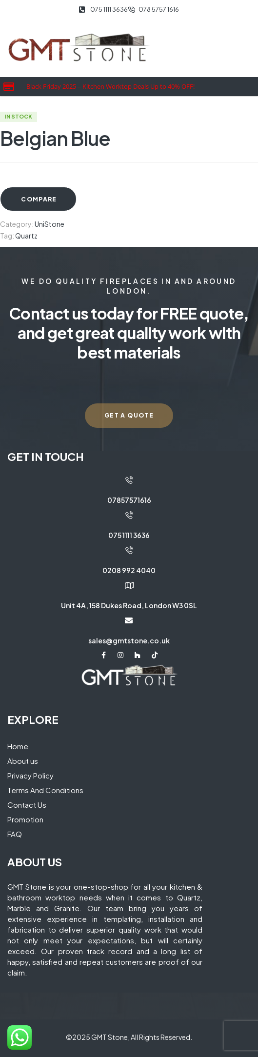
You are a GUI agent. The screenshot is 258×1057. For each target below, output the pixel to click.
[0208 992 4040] (129, 550)
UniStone (49, 223)
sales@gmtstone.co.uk (129, 640)
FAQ (14, 833)
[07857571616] (129, 480)
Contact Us (26, 804)
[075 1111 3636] (129, 515)
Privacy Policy (30, 775)
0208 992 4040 (129, 570)
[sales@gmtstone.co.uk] (129, 620)
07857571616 (129, 500)
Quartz (26, 235)
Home (17, 746)
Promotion (25, 819)
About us (22, 760)
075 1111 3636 (129, 535)
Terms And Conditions (45, 790)
